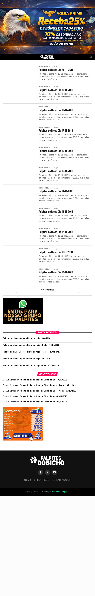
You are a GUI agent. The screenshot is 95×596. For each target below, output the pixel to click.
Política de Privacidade (61, 483)
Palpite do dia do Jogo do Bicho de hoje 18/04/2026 (26, 362)
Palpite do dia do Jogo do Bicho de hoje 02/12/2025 (43, 405)
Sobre (46, 483)
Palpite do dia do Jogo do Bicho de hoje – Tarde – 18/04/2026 (31, 355)
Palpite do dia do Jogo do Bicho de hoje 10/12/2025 (43, 383)
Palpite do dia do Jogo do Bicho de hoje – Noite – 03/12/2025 (48, 394)
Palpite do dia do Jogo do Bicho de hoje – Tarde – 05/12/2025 (48, 389)
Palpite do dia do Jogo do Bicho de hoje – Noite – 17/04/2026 (31, 369)
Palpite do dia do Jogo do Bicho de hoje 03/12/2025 (43, 400)
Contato (27, 483)
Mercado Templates (61, 495)
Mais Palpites (47, 293)
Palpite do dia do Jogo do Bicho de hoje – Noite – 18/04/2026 (31, 348)
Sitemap (37, 483)
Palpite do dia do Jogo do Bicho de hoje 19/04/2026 (26, 342)
